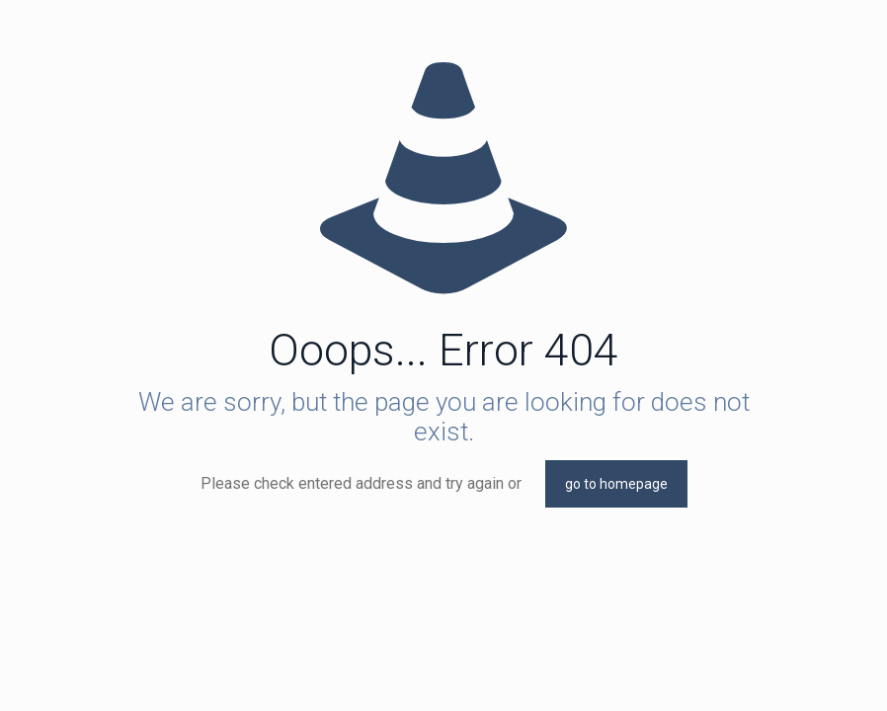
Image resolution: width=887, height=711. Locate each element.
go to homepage (616, 484)
